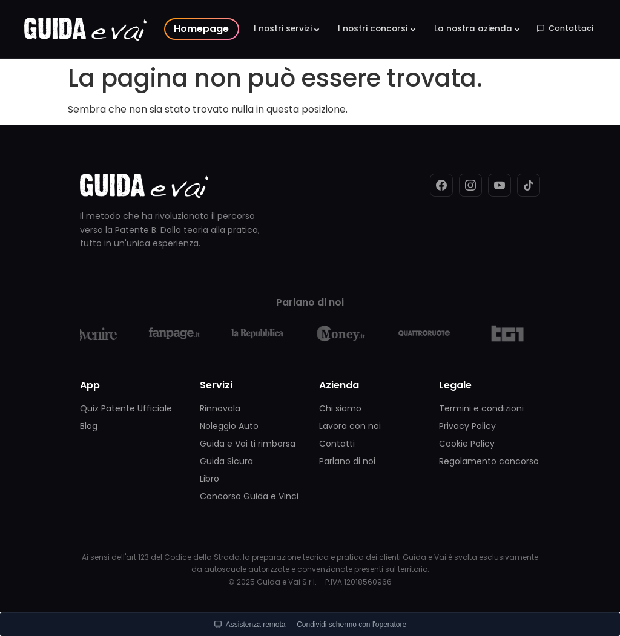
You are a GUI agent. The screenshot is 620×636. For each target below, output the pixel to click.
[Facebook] (441, 185)
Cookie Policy (467, 444)
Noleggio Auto (229, 426)
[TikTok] (528, 185)
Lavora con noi (350, 426)
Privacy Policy (467, 426)
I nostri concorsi (372, 28)
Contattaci (564, 28)
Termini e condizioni (481, 408)
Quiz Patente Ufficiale (126, 408)
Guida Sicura (226, 461)
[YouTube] (499, 185)
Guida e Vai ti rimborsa (247, 444)
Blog (88, 426)
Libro (209, 479)
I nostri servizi (283, 28)
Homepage (201, 29)
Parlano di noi (347, 461)
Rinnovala (220, 408)
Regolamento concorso (489, 461)
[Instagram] (470, 185)
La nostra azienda (473, 28)
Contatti (337, 444)
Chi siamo (340, 408)
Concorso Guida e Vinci (249, 496)
